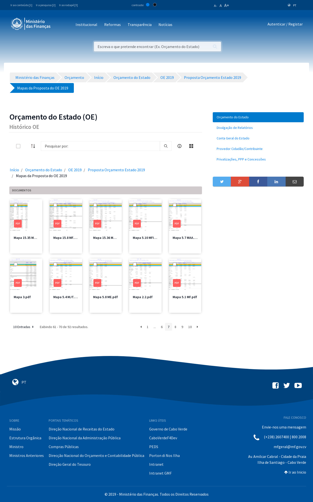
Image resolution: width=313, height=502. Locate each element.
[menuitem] (258, 117)
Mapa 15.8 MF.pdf (66, 237)
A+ (226, 5)
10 (190, 327)
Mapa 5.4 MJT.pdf (66, 297)
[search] (165, 146)
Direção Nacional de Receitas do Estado (81, 429)
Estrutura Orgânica (25, 437)
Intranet (156, 464)
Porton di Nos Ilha (164, 455)
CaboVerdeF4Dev (163, 437)
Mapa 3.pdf (22, 297)
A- (215, 5)
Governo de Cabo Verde (168, 429)
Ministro (16, 446)
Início (14, 169)
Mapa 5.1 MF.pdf (185, 297)
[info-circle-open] (179, 146)
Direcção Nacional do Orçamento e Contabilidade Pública (96, 455)
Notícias (165, 24)
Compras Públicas (64, 446)
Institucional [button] (86, 24)
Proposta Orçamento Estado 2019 (116, 169)
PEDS (153, 446)
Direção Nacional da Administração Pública (85, 437)
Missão (15, 429)
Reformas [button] (112, 24)
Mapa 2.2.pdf (143, 297)
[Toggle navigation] (58, 25)
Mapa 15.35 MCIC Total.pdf (34, 237)
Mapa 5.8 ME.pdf (105, 297)
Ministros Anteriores (26, 455)
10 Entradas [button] (23, 327)
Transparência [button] (140, 24)
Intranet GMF (160, 473)
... (155, 327)
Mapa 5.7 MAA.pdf (186, 237)
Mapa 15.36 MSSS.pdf (109, 237)
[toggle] (26, 146)
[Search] (100, 146)
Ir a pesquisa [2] (46, 5)
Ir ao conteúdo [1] (21, 5)
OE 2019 (75, 169)
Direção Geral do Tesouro (70, 464)
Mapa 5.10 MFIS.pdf (147, 237)
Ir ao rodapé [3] (68, 5)
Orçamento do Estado (43, 169)
